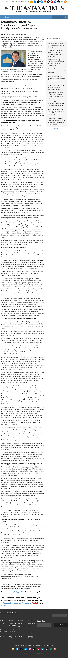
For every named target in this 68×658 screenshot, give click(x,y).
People (20, 633)
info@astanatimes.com (38, 653)
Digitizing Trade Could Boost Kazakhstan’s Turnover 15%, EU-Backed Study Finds (56, 53)
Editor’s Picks (31, 623)
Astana (11, 620)
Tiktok (4, 605)
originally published (18, 592)
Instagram (17, 603)
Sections (7, 17)
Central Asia (31, 620)
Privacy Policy (40, 646)
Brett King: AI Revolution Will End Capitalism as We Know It (56, 45)
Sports (2, 636)
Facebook (7, 603)
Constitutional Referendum (3, 630)
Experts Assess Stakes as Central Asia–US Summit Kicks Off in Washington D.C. (55, 95)
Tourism (20, 636)
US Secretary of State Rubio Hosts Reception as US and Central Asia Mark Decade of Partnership (56, 121)
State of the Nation (12, 636)
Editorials (20, 623)
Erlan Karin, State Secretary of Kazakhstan (14, 31)
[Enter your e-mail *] (44, 625)
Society (30, 633)
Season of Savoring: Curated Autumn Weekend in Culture (56, 71)
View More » (56, 128)
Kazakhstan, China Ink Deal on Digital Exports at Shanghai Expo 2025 (56, 87)
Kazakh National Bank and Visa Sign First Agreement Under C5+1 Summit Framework (56, 112)
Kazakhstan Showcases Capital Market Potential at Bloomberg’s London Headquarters (56, 79)
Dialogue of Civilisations (12, 624)
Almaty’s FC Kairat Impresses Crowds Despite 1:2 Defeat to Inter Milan (56, 104)
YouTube (35, 603)
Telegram (26, 603)
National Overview (12, 630)
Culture (2, 623)
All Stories (2, 620)
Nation (29, 627)
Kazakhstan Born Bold (31, 636)
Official (20, 630)
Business (20, 620)
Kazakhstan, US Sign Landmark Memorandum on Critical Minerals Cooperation (56, 62)
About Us (50, 646)
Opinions (29, 31)
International (21, 627)
